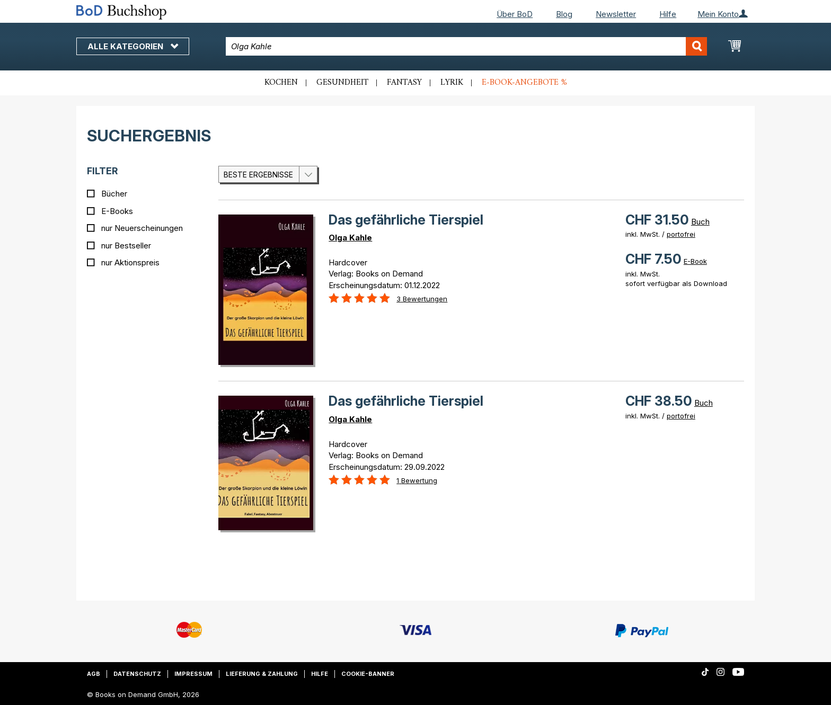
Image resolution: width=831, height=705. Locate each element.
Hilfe (667, 14)
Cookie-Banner (367, 673)
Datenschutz (137, 673)
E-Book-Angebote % (524, 82)
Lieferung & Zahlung (262, 673)
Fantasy (404, 82)
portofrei (681, 234)
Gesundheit (342, 82)
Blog (564, 14)
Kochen (281, 82)
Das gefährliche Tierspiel (406, 220)
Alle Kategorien (132, 46)
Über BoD (515, 14)
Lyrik (451, 82)
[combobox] (467, 46)
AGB (93, 673)
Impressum (193, 673)
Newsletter (616, 14)
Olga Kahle (350, 238)
